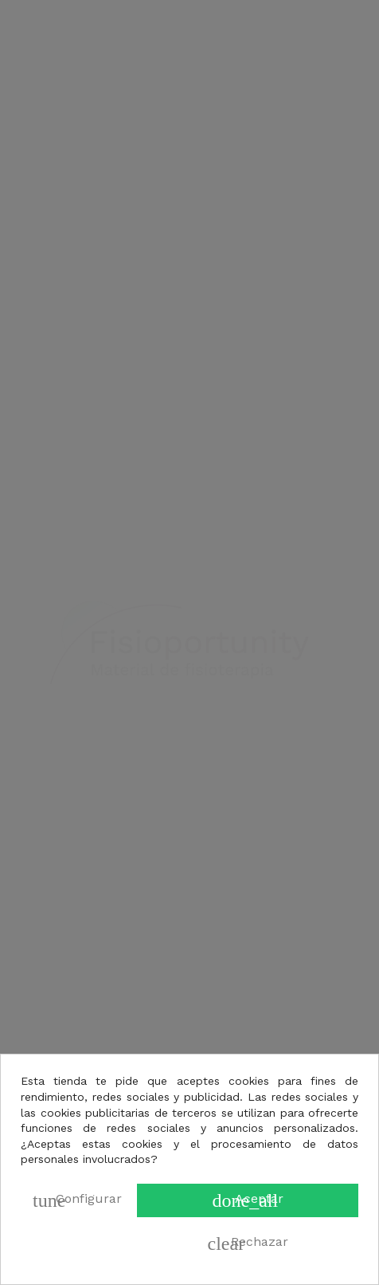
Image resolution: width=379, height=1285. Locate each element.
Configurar (77, 1200)
